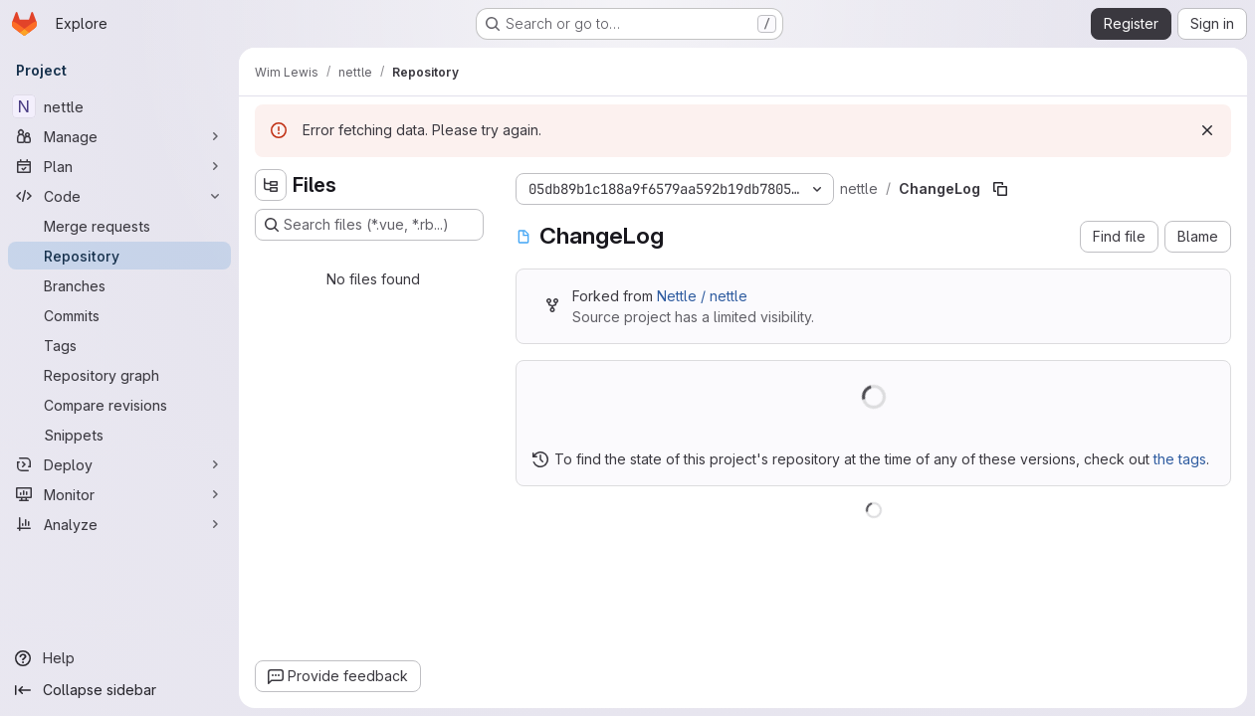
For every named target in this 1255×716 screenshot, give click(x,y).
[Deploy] (119, 464)
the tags (1179, 458)
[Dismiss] (1207, 130)
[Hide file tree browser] (271, 185)
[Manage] (119, 136)
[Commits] (119, 315)
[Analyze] (119, 524)
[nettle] (119, 106)
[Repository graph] (119, 375)
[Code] (119, 196)
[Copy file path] (1000, 189)
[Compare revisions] (119, 405)
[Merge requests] (119, 226)
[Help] (119, 658)
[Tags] (119, 345)
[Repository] (119, 255)
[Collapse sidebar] (119, 690)
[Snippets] (119, 434)
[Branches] (119, 285)
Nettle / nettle (702, 295)
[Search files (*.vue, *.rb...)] (369, 225)
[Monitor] (119, 494)
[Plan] (119, 166)
